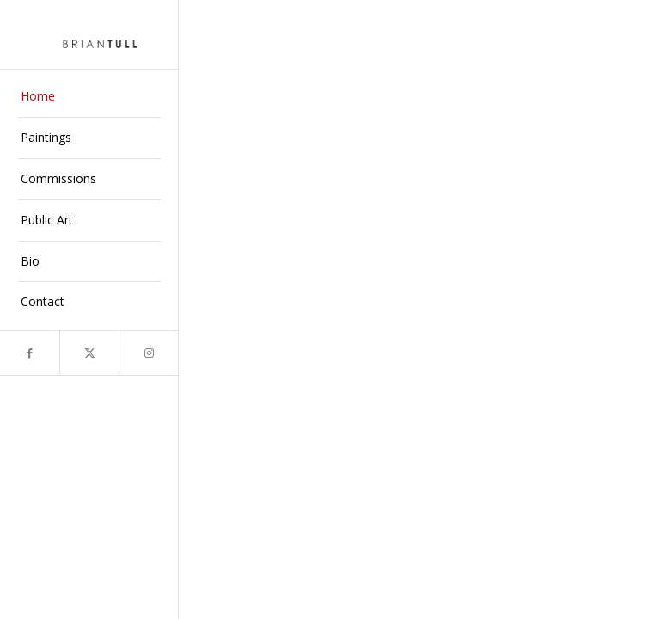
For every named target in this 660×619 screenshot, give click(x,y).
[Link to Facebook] (29, 353)
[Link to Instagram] (148, 353)
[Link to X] (89, 353)
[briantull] (89, 34)
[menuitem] (89, 97)
